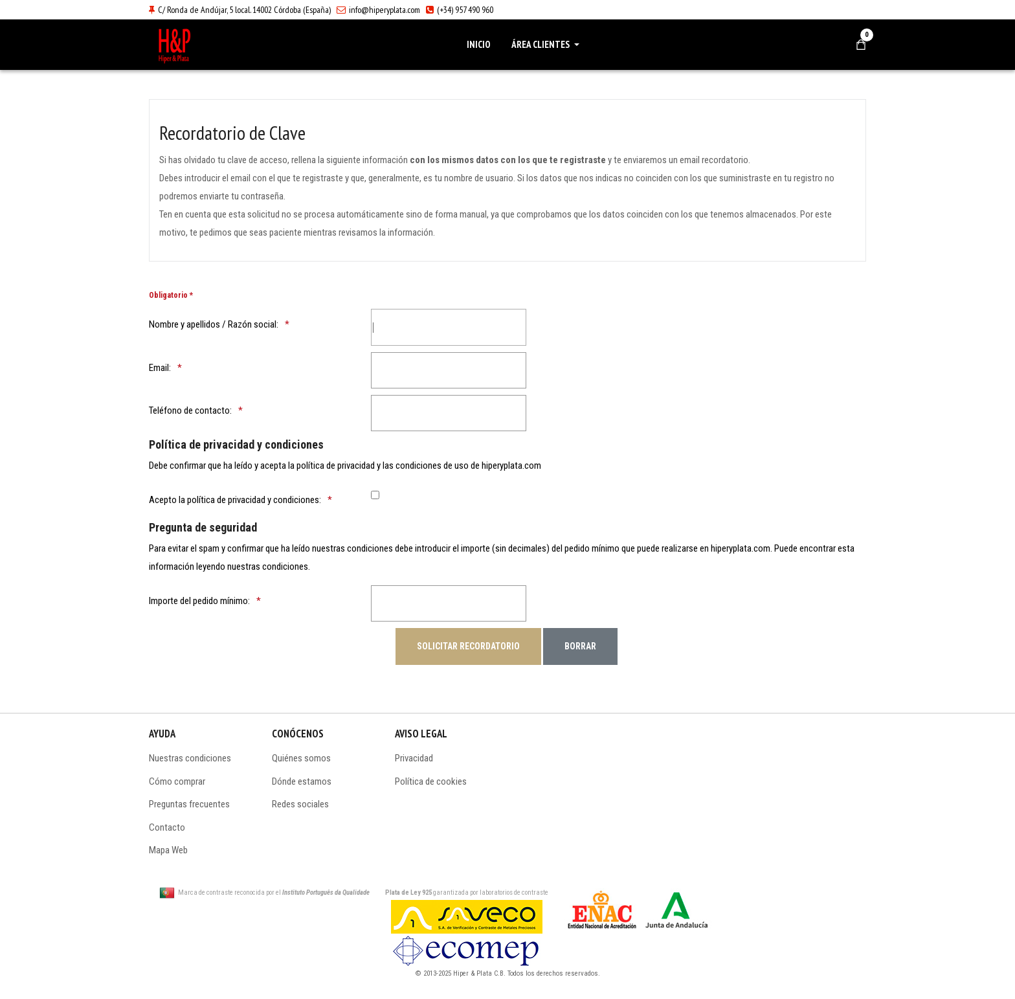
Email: (160, 368)
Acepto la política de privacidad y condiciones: (235, 500)
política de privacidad (335, 465)
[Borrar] (580, 646)
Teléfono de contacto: (190, 410)
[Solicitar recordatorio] (468, 646)
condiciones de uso (432, 465)
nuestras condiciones (267, 566)
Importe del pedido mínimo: (199, 601)
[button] (547, 45)
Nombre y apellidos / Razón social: (213, 324)
